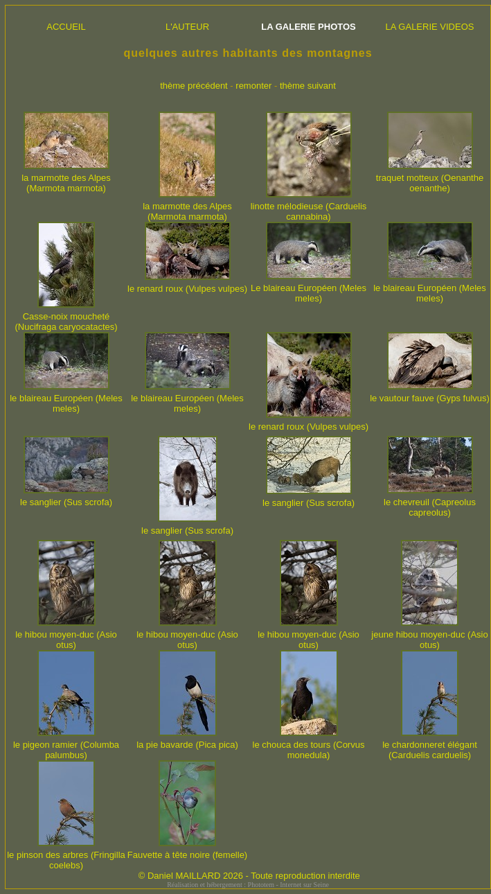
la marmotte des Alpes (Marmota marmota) (66, 178)
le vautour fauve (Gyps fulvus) (430, 394)
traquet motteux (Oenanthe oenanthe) (429, 178)
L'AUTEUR (187, 26)
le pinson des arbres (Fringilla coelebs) (66, 855)
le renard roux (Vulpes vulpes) (187, 284)
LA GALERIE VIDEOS (430, 26)
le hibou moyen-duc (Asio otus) (66, 635)
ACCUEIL (65, 26)
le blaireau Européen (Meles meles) (429, 289)
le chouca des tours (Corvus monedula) (309, 745)
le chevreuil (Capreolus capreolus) (430, 503)
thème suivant (308, 85)
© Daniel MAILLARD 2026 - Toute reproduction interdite (249, 875)
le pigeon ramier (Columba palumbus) (66, 745)
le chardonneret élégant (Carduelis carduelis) (429, 745)
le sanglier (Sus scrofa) (66, 498)
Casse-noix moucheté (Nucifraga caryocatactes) (66, 317)
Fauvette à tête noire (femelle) (187, 850)
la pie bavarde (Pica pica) (187, 740)
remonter (253, 85)
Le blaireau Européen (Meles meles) (308, 289)
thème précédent (194, 85)
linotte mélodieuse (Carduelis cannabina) (309, 207)
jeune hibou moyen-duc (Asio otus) (429, 635)
